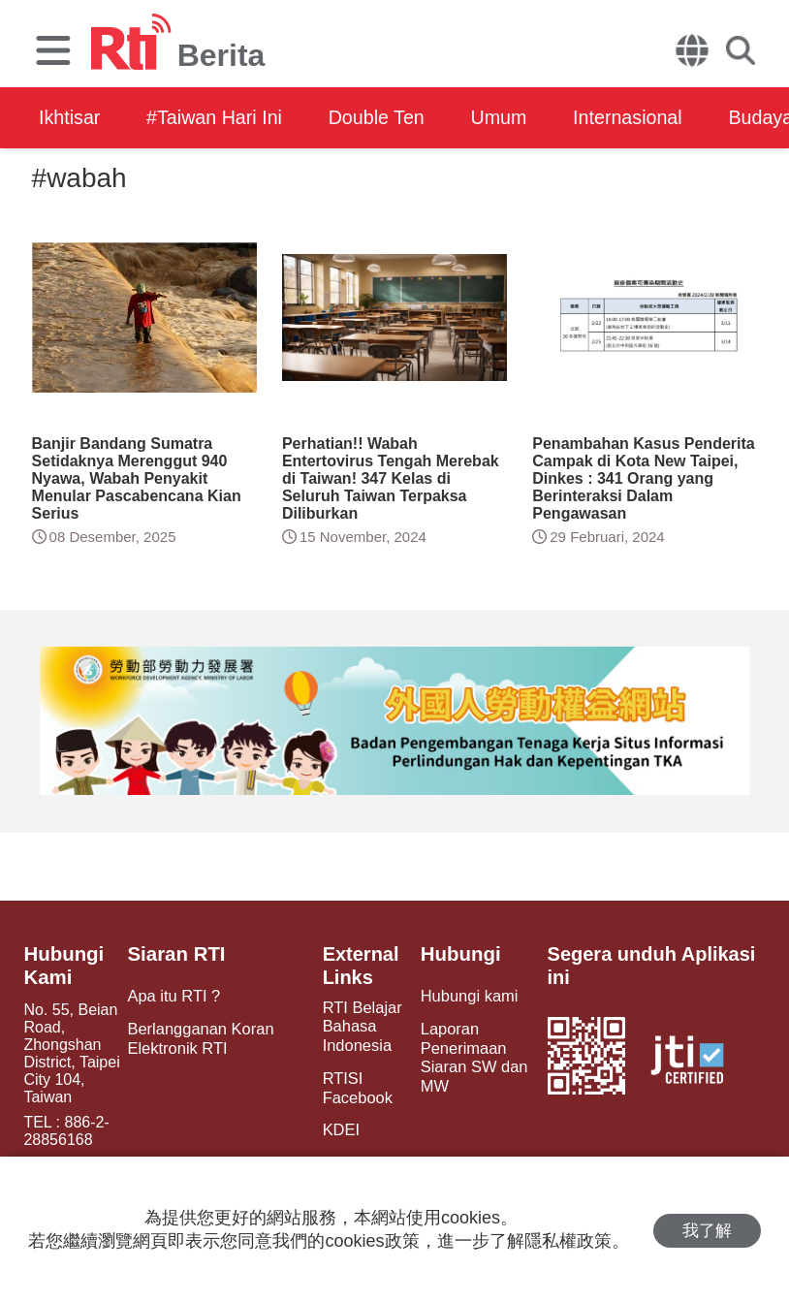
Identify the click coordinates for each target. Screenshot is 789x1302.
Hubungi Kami (62, 965)
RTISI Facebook (354, 1085)
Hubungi (458, 954)
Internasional (643, 117)
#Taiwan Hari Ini (218, 117)
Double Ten (385, 117)
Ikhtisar (70, 117)
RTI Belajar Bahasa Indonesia (358, 1026)
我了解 (707, 1230)
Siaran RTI (177, 954)
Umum (511, 117)
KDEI (338, 1127)
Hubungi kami (466, 996)
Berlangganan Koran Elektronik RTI (200, 1037)
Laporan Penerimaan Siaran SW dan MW (471, 1056)
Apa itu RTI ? (174, 996)
